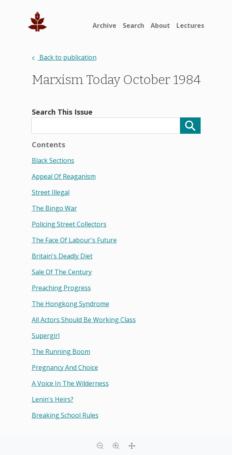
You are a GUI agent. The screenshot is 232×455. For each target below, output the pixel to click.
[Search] (190, 125)
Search (133, 25)
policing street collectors (69, 224)
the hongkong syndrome (70, 303)
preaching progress (61, 287)
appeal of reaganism (64, 176)
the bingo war (54, 208)
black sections (53, 160)
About (160, 25)
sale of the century (62, 272)
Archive (104, 25)
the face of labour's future (74, 240)
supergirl (46, 335)
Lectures (190, 25)
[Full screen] (132, 445)
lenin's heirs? (52, 399)
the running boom (61, 351)
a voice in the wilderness (70, 383)
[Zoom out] (100, 445)
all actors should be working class (84, 319)
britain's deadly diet (62, 256)
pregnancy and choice (65, 367)
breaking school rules (65, 415)
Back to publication (64, 57)
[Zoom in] (116, 445)
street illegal (51, 192)
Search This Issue (62, 112)
